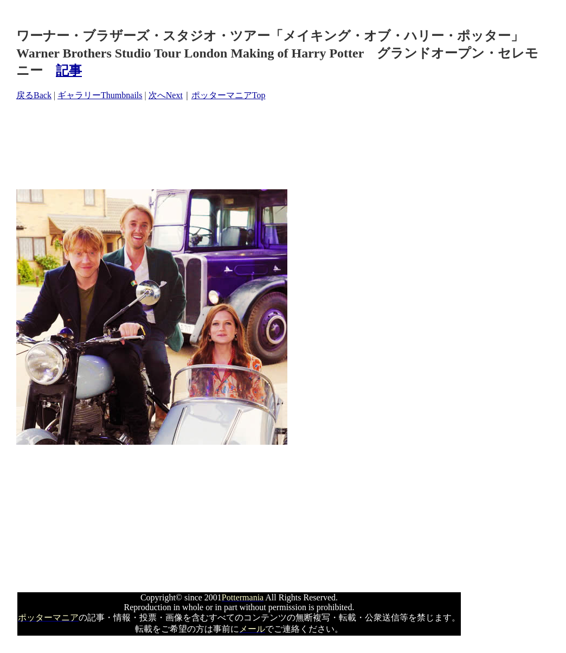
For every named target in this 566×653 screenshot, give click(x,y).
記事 (69, 70)
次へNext (166, 95)
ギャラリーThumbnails (99, 95)
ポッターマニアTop (228, 95)
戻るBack (34, 95)
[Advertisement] (213, 145)
